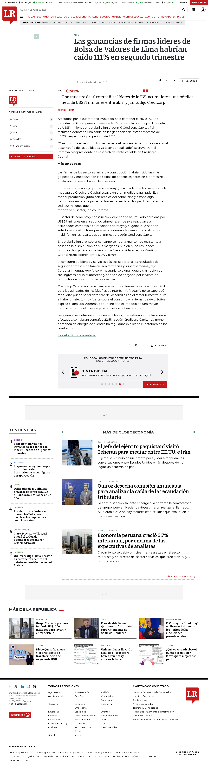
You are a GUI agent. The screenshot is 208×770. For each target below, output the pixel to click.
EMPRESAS (56, 17)
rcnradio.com (102, 756)
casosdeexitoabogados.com (24, 756)
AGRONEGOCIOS (101, 17)
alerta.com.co (156, 756)
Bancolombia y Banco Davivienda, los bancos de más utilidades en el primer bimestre (32, 448)
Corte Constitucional (77, 23)
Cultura (105, 646)
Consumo (53, 704)
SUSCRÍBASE (199, 2)
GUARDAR (189, 81)
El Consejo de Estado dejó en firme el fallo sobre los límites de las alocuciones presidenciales (182, 630)
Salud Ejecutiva (109, 727)
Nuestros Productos (143, 696)
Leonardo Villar (173, 23)
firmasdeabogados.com (100, 752)
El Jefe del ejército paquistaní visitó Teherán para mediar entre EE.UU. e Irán (144, 449)
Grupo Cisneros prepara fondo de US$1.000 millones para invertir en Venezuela (52, 628)
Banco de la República (150, 23)
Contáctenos (140, 700)
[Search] (183, 9)
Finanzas (52, 715)
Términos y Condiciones (145, 707)
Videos (78, 735)
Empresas (53, 711)
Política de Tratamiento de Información (153, 711)
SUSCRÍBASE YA (155, 384)
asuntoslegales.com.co (21, 752)
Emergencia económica (103, 23)
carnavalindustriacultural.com (58, 756)
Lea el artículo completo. (77, 335)
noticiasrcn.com (120, 756)
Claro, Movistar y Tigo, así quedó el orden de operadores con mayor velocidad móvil (30, 538)
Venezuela (41, 619)
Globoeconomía (109, 715)
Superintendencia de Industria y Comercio (155, 719)
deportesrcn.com (18, 760)
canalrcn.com (84, 756)
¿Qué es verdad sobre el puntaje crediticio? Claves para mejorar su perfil (181, 654)
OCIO (66, 17)
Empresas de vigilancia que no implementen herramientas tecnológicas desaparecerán (32, 471)
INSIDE (180, 17)
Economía (106, 704)
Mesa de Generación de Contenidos (152, 692)
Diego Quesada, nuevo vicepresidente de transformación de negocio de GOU (50, 654)
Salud (17, 485)
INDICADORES (168, 17)
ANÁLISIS (116, 17)
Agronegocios (55, 692)
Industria (19, 462)
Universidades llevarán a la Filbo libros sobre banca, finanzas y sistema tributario (116, 654)
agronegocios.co (46, 752)
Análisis (105, 692)
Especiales (80, 711)
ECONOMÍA (43, 17)
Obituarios (80, 723)
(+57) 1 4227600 (18, 704)
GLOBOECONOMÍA (81, 17)
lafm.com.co (138, 756)
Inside (104, 719)
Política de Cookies (143, 715)
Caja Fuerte (81, 696)
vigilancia (58, 23)
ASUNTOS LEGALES (133, 17)
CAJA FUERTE (152, 17)
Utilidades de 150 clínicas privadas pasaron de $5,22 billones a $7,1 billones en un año (32, 493)
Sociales (52, 735)
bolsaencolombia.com (128, 752)
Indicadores (54, 719)
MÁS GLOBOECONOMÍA (178, 576)
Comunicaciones (22, 530)
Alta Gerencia (82, 692)
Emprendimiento (127, 23)
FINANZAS (30, 17)
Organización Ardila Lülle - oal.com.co (187, 753)
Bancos (18, 440)
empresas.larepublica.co (71, 752)
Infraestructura (82, 719)
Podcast (52, 727)
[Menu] (22, 16)
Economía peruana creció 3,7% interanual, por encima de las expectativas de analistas (133, 540)
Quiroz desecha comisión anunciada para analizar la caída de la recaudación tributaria (143, 491)
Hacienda (18, 507)
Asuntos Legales (56, 696)
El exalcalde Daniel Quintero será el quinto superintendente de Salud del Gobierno (116, 628)
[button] (62, 372)
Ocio (103, 723)
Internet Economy (57, 723)
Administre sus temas (23, 156)
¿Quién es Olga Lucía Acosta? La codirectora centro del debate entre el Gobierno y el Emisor (33, 560)
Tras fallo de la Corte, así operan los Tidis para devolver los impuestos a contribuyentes (30, 516)
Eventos (105, 711)
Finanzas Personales (85, 715)
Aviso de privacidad (143, 704)
